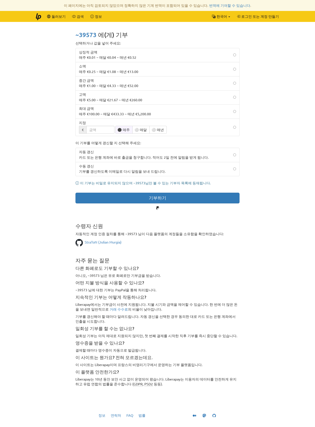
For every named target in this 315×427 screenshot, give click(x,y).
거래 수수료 (119, 309)
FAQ (129, 415)
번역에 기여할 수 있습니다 (229, 5)
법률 (141, 415)
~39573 (85, 34)
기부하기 (157, 197)
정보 (101, 415)
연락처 (116, 415)
